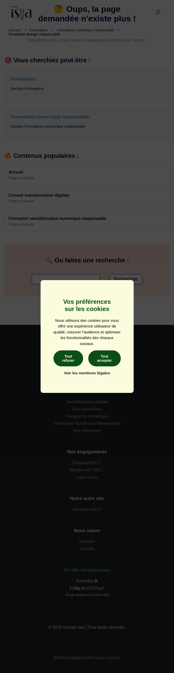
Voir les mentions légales (87, 373)
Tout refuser (68, 358)
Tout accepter (104, 358)
